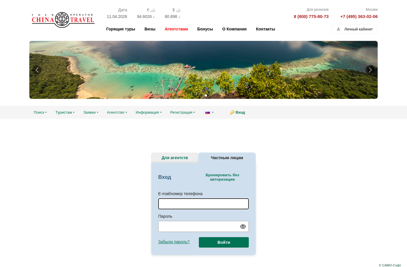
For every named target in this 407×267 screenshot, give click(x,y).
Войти (223, 242)
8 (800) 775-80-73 (311, 16)
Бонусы (205, 29)
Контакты (265, 29)
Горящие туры (120, 29)
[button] (37, 70)
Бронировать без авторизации (222, 177)
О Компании (234, 29)
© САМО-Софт (390, 265)
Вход (240, 112)
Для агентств (175, 157)
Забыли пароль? (174, 241)
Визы (150, 29)
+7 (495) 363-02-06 (359, 16)
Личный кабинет (354, 29)
